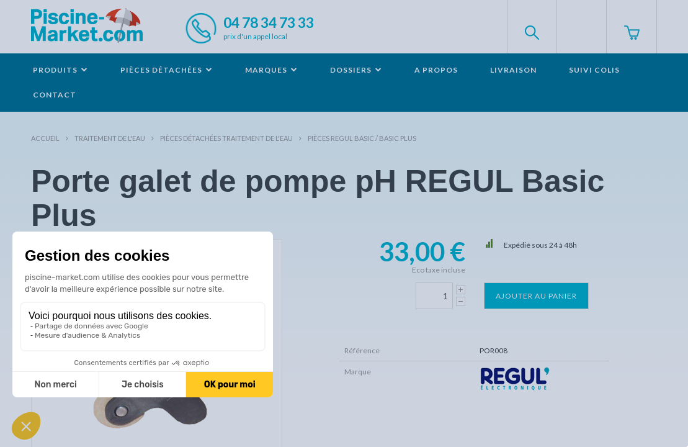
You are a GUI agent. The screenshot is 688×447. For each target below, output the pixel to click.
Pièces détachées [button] (166, 69)
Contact (54, 94)
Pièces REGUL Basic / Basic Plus (362, 138)
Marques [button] (271, 69)
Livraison (513, 69)
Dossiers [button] (356, 69)
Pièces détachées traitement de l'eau (226, 138)
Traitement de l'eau (109, 138)
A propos (436, 69)
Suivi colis (594, 69)
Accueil (45, 138)
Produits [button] (60, 69)
